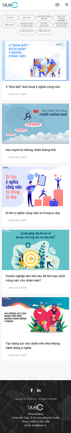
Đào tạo (27, 18)
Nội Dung (9, 25)
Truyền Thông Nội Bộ (44, 18)
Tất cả (10, 18)
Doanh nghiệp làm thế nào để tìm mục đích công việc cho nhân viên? (35, 278)
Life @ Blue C (27, 31)
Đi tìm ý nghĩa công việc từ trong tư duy (33, 213)
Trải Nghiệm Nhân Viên (61, 25)
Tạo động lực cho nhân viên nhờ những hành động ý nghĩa (33, 346)
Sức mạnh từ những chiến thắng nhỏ (31, 150)
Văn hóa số (44, 31)
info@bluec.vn (39, 425)
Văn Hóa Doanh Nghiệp (61, 18)
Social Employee (44, 25)
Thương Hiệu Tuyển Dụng (26, 25)
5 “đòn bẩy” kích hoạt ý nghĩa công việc (33, 87)
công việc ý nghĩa (16, 94)
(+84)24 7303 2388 (39, 421)
